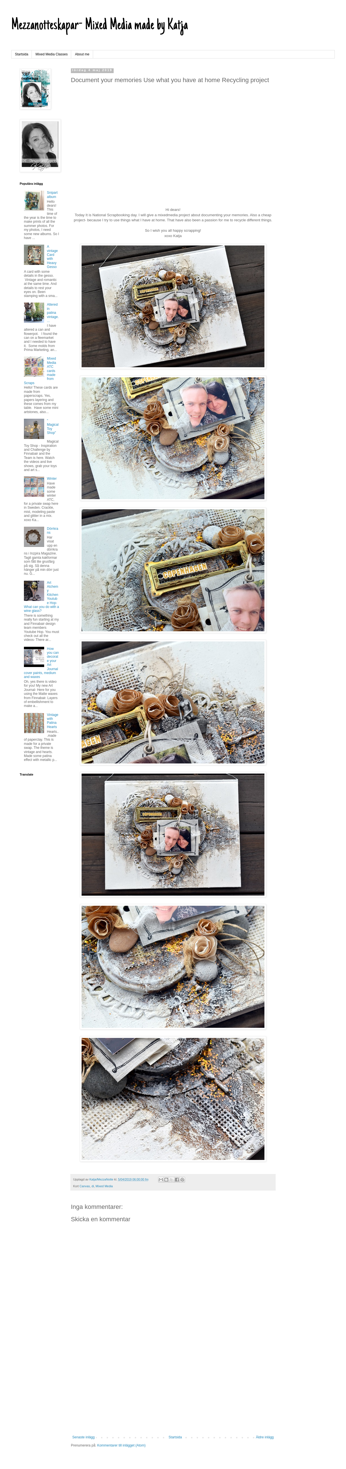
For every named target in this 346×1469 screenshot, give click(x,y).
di (92, 1186)
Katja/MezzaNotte (101, 1179)
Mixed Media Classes (51, 54)
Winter (52, 479)
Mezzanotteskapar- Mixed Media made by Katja (99, 25)
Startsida (21, 54)
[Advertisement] (173, 1388)
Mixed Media (104, 1186)
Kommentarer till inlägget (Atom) (121, 1445)
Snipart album (52, 195)
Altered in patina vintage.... (53, 313)
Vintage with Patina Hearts (52, 721)
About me (82, 54)
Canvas (85, 1186)
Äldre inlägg (265, 1437)
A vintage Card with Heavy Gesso (52, 257)
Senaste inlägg (83, 1437)
